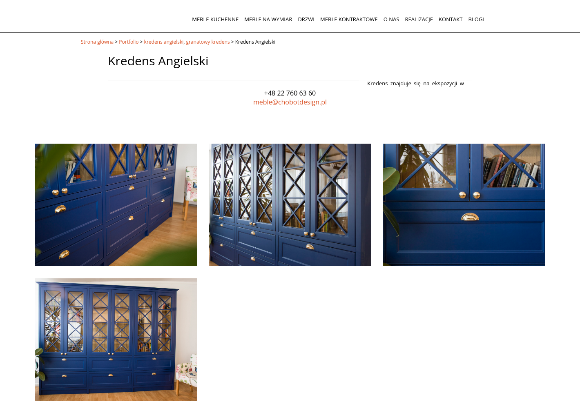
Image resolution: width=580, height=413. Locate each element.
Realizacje (419, 19)
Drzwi (306, 19)
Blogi (476, 19)
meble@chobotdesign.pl (290, 102)
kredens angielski (164, 41)
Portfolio (128, 41)
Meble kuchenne (215, 19)
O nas (391, 19)
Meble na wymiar (268, 19)
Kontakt (450, 19)
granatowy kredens (208, 41)
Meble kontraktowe (348, 19)
